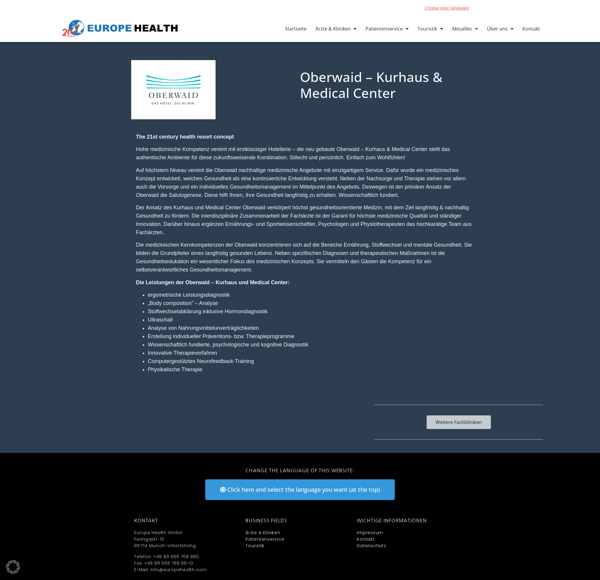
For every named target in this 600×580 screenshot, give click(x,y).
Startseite (296, 28)
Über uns (500, 28)
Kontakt (531, 28)
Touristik (430, 28)
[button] (13, 567)
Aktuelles (465, 28)
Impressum (370, 533)
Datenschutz (371, 546)
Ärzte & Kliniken (336, 28)
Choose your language (447, 8)
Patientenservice (387, 28)
